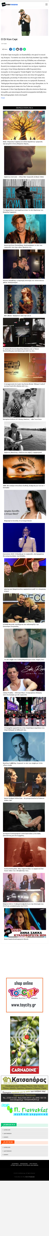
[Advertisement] (24, 65)
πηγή (3, 125)
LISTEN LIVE (7, 1185)
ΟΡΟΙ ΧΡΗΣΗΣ (33, 1219)
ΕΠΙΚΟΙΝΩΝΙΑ (24, 1219)
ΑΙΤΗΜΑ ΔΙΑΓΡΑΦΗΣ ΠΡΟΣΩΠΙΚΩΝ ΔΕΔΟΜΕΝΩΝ (24, 1220)
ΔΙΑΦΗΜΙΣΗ (15, 1219)
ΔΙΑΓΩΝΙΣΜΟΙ (7, 1189)
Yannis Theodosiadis (30, 1232)
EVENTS (6, 1192)
